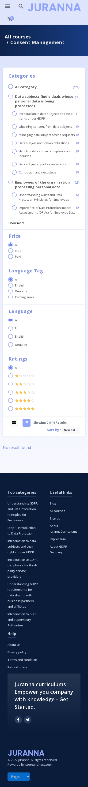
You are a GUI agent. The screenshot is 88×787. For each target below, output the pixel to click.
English (20, 285)
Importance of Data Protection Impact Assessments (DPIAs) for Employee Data (47, 210)
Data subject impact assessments (42, 164)
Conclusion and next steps (37, 172)
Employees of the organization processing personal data (42, 184)
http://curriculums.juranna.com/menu (10, 4)
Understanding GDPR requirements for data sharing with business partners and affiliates (23, 595)
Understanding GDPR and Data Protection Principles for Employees (44, 197)
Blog (53, 503)
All (16, 245)
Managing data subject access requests (47, 135)
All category (26, 86)
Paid (18, 257)
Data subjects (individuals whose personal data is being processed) (44, 101)
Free (18, 251)
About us (14, 645)
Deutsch (21, 291)
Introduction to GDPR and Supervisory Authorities (23, 619)
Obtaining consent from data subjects (45, 127)
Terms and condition (22, 660)
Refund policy (17, 667)
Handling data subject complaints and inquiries (45, 153)
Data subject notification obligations (44, 143)
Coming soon (24, 297)
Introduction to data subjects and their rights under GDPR (46, 116)
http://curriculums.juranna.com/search (21, 6)
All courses (18, 37)
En (17, 328)
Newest (70, 430)
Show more (16, 223)
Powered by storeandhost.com (30, 764)
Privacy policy (17, 652)
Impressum (58, 539)
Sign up (55, 518)
